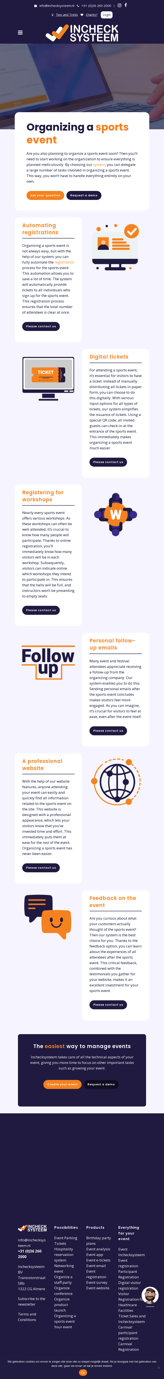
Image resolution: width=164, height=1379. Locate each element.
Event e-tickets (98, 1260)
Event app (94, 1254)
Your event (63, 1326)
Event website (97, 1287)
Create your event (61, 1085)
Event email (96, 1265)
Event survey (96, 1282)
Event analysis (98, 1248)
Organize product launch (62, 1305)
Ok (83, 1372)
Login (107, 14)
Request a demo (84, 195)
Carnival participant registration (128, 1333)
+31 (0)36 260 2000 (96, 5)
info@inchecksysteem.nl (57, 5)
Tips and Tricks (67, 14)
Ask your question (45, 195)
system (99, 164)
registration (64, 262)
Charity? (92, 14)
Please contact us (41, 326)
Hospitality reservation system (63, 1254)
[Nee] (159, 1368)
